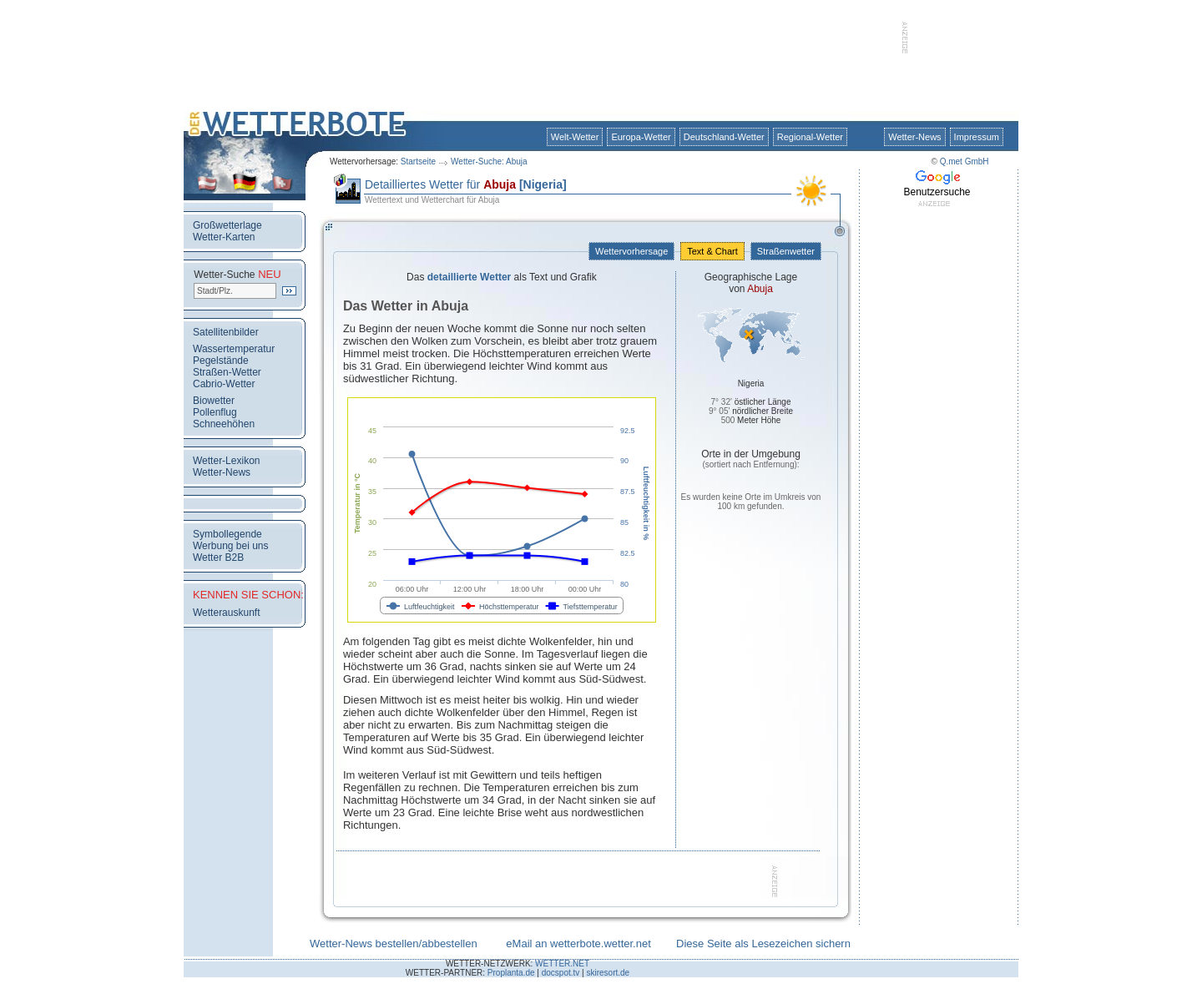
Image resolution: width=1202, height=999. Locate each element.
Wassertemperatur (234, 349)
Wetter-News (914, 137)
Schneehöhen (224, 424)
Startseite (418, 161)
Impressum (976, 137)
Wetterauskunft (226, 612)
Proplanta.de (511, 972)
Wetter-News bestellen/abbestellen (393, 943)
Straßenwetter (786, 251)
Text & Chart (712, 251)
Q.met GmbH (964, 161)
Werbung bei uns (231, 546)
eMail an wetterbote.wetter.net (578, 943)
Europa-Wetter (640, 137)
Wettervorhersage (631, 251)
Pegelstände (221, 360)
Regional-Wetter (810, 137)
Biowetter (214, 400)
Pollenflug (215, 412)
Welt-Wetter (575, 137)
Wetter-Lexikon (226, 461)
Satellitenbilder (226, 332)
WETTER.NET (562, 963)
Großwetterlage (227, 225)
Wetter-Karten (224, 237)
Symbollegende (227, 534)
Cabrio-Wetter (224, 384)
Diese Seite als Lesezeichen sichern (763, 943)
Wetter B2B (218, 557)
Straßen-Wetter (227, 372)
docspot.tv (561, 972)
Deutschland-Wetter (724, 137)
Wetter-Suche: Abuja (489, 161)
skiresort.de (607, 972)
